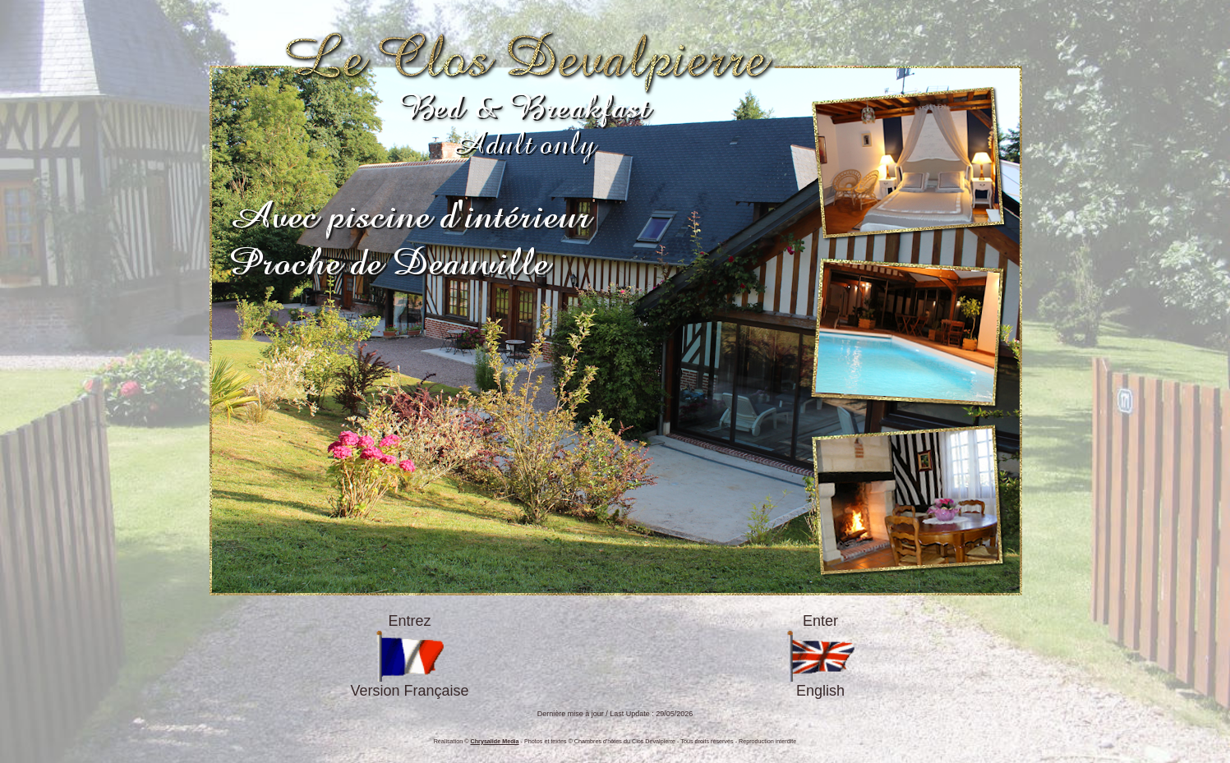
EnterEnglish (820, 656)
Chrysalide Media (495, 741)
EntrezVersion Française (409, 656)
